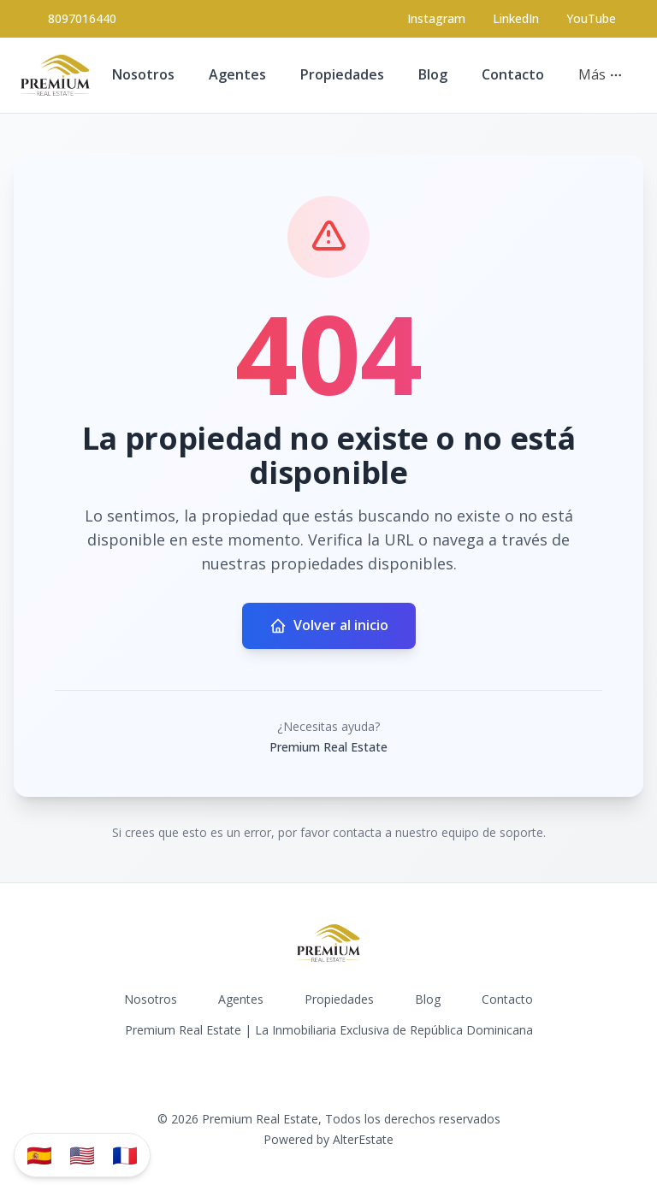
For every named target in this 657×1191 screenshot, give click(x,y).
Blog (432, 74)
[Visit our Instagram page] (436, 18)
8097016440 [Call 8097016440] (82, 18)
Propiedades (342, 74)
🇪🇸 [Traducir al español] (39, 1155)
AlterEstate (363, 1139)
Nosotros (143, 74)
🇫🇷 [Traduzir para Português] (125, 1155)
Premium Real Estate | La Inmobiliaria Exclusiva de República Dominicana (329, 1030)
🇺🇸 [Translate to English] (82, 1155)
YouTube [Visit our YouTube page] (591, 18)
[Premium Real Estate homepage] (55, 75)
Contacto (513, 74)
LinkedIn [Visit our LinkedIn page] (516, 18)
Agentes (237, 74)
